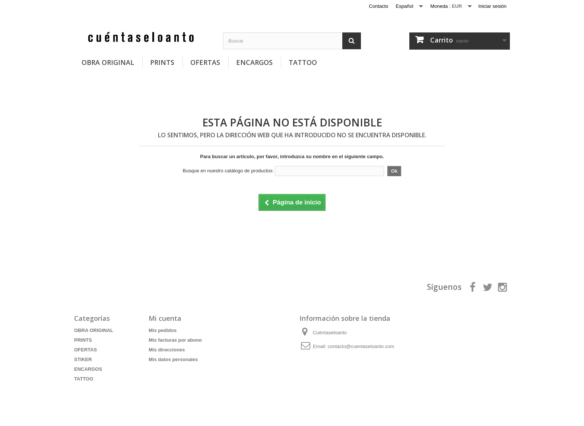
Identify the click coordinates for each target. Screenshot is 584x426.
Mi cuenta (165, 318)
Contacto (378, 6)
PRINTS (162, 62)
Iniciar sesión (492, 6)
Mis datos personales (173, 359)
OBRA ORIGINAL (108, 62)
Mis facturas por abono (175, 340)
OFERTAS (205, 62)
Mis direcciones (167, 350)
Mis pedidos (163, 330)
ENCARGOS (254, 62)
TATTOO (303, 62)
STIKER (83, 359)
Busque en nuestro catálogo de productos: (228, 170)
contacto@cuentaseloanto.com (361, 346)
